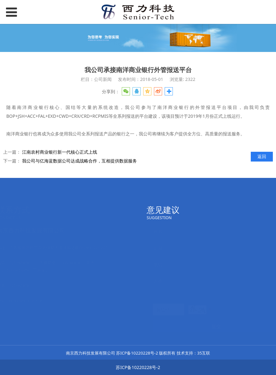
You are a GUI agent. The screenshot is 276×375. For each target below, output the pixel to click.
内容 (151, 281)
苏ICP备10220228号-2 (137, 353)
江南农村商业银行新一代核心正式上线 (59, 152)
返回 (261, 156)
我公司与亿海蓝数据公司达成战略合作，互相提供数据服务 (79, 161)
